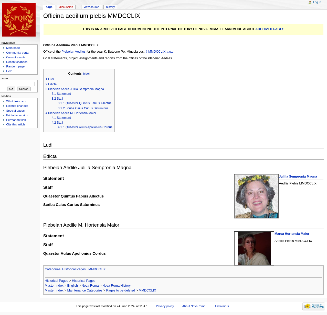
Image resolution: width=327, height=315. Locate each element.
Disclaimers (221, 306)
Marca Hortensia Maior (292, 234)
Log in (317, 2)
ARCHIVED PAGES (269, 29)
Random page (15, 66)
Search (6, 78)
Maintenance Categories (84, 290)
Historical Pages (74, 269)
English (72, 285)
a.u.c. (170, 51)
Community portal (17, 52)
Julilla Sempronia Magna (298, 176)
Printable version (17, 115)
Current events (15, 57)
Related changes (17, 105)
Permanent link (16, 119)
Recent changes (16, 61)
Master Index (54, 285)
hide (86, 73)
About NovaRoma (193, 306)
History (110, 6)
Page (49, 6)
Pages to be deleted (120, 290)
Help (9, 71)
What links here (16, 101)
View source (91, 6)
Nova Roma (90, 285)
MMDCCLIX (157, 51)
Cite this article (15, 124)
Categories (52, 269)
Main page (13, 47)
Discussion (66, 6)
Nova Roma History (116, 285)
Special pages (15, 110)
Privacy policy (165, 306)
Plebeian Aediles (73, 51)
